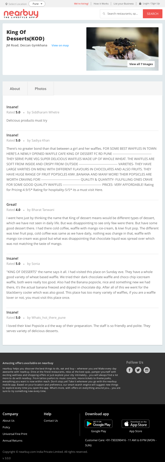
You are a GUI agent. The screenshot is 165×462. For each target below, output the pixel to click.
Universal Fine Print (15, 434)
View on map (60, 45)
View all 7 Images (141, 64)
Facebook (129, 370)
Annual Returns (12, 440)
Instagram (147, 370)
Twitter (138, 370)
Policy (6, 427)
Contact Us (51, 420)
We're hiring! (81, 3)
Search (152, 14)
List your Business (124, 3)
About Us (8, 420)
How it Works (101, 3)
